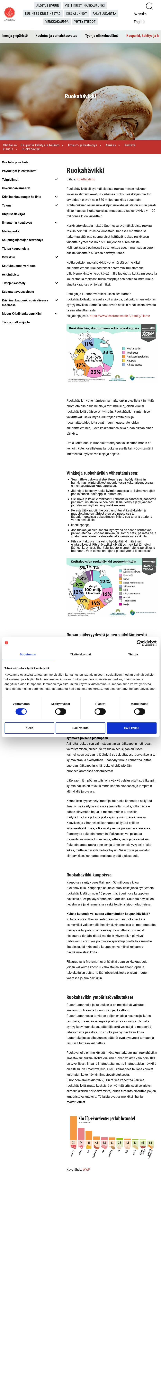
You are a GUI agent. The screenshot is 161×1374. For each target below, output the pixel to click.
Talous (6, 205)
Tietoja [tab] (133, 654)
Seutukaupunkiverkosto (19, 266)
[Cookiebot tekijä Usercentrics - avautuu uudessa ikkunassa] (139, 643)
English (139, 21)
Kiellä (29, 728)
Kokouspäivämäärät (16, 188)
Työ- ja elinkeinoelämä (102, 35)
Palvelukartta (104, 13)
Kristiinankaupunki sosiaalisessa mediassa (25, 302)
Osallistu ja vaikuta (15, 162)
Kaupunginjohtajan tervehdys (22, 240)
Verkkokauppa (57, 21)
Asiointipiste (10, 274)
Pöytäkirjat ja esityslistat (19, 171)
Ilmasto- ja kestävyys (82, 145)
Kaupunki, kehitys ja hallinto (40, 145)
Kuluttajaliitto (86, 179)
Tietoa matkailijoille (16, 322)
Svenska (140, 13)
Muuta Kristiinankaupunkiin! (21, 313)
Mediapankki (11, 231)
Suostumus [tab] (28, 654)
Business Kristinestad (43, 13)
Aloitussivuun (47, 5)
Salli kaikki (131, 728)
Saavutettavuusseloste (18, 291)
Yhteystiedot (85, 21)
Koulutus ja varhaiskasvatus (56, 35)
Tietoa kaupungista (15, 248)
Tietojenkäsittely (13, 283)
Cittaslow (8, 257)
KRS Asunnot (76, 13)
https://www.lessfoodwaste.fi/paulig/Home (120, 316)
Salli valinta (80, 728)
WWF (86, 1169)
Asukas (111, 145)
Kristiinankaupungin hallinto (21, 197)
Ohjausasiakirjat (13, 214)
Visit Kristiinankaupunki (85, 5)
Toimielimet (10, 179)
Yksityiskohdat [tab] (80, 654)
